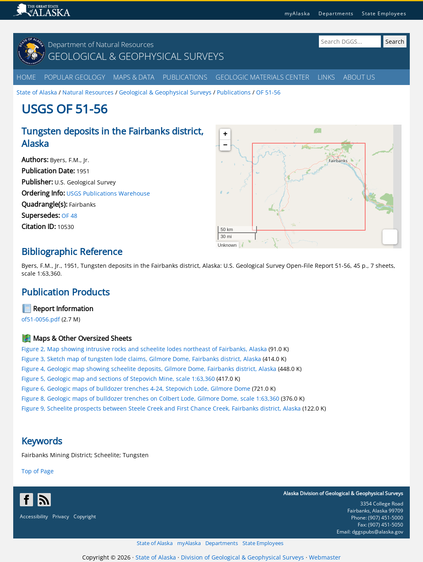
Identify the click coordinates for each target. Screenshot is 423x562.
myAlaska (297, 13)
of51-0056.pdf (40, 319)
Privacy (60, 516)
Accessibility (34, 516)
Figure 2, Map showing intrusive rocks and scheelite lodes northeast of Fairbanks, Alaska (144, 349)
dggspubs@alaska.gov (377, 531)
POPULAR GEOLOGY (74, 77)
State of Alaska (155, 543)
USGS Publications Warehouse (108, 193)
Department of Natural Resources (101, 44)
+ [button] (225, 134)
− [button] (225, 145)
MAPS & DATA (133, 77)
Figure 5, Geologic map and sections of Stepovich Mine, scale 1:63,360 (118, 379)
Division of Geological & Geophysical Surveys (242, 557)
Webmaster (325, 557)
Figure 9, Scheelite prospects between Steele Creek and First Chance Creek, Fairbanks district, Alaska (161, 408)
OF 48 (69, 216)
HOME (26, 77)
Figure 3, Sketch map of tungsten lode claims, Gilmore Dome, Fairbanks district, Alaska (141, 359)
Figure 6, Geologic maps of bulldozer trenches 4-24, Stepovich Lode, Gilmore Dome (135, 388)
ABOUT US (359, 77)
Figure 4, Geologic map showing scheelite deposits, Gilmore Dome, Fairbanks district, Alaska (148, 369)
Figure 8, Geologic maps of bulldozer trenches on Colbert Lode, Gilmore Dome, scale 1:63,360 (150, 398)
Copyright (85, 516)
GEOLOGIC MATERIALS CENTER (262, 77)
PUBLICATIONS (185, 77)
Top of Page (37, 471)
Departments (336, 13)
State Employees (384, 13)
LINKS (326, 77)
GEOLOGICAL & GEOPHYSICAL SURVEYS (136, 56)
